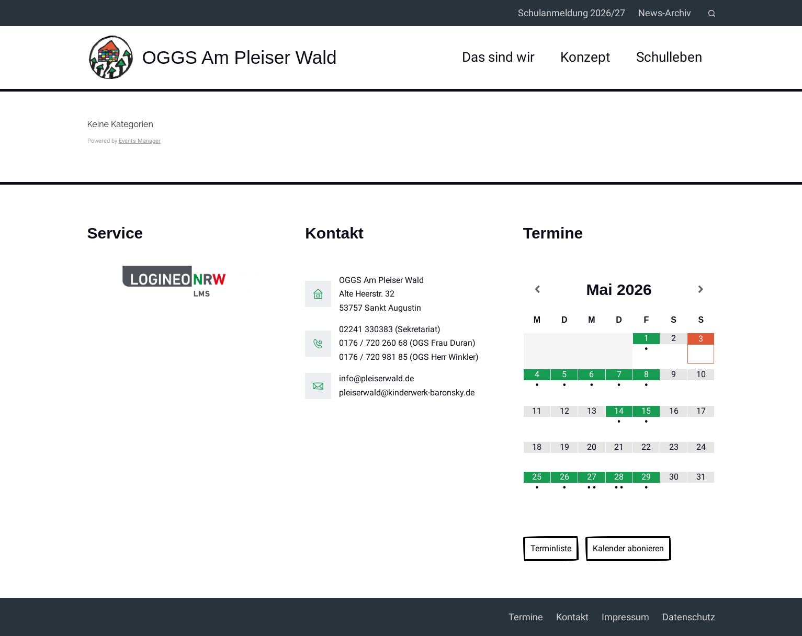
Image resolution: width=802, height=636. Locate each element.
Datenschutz (688, 616)
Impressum (625, 616)
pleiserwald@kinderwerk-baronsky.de (407, 393)
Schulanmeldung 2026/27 (571, 12)
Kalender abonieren (628, 548)
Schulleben (669, 57)
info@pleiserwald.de (376, 378)
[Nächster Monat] (700, 289)
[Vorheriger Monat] (537, 289)
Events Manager (140, 141)
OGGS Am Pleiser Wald (239, 57)
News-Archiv (664, 12)
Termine (526, 616)
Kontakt (572, 616)
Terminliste (550, 548)
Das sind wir (498, 57)
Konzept (585, 57)
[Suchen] (711, 13)
